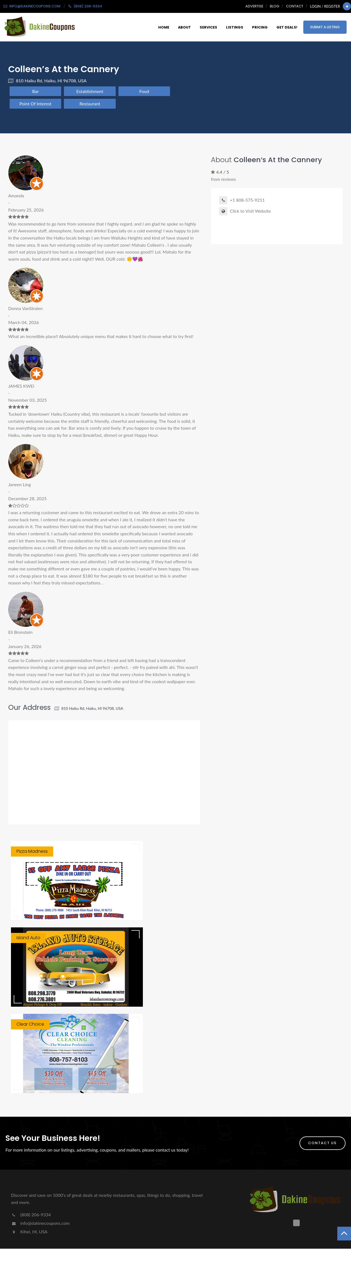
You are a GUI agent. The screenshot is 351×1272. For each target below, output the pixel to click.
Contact (294, 6)
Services (208, 27)
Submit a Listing (325, 27)
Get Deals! (286, 27)
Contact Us (322, 1143)
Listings (234, 27)
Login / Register (325, 6)
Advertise (254, 6)
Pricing (260, 27)
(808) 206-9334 (31, 1214)
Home (163, 27)
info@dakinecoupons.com (40, 1223)
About (184, 27)
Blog (274, 6)
